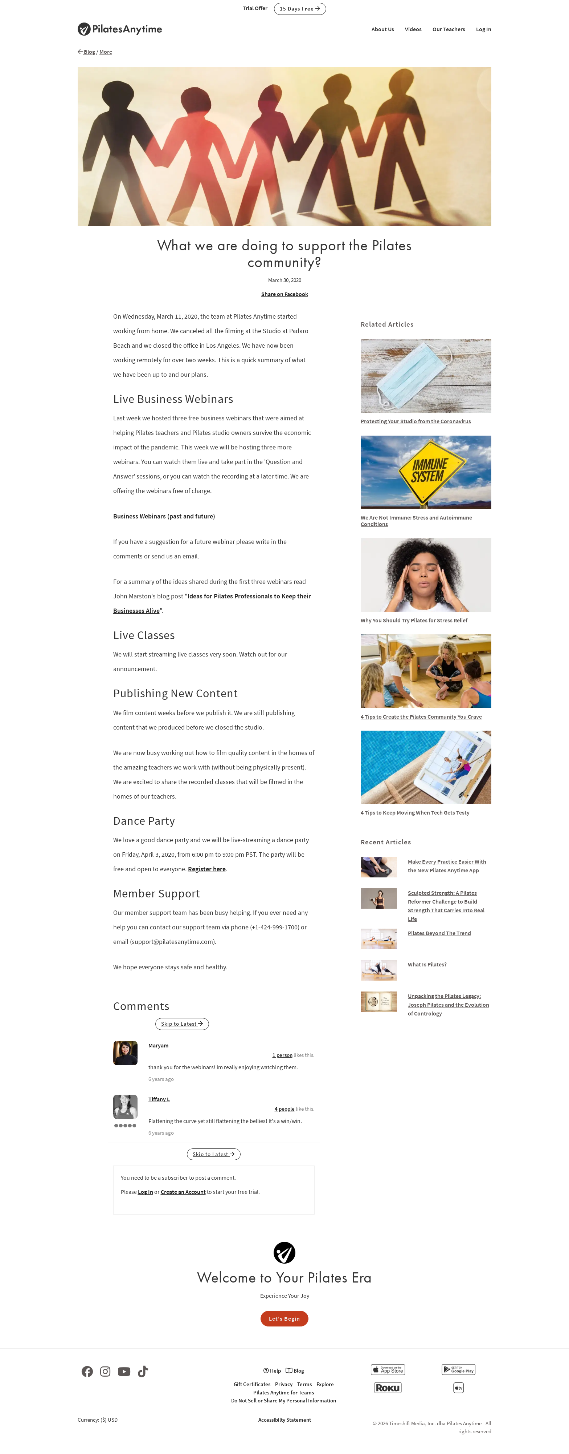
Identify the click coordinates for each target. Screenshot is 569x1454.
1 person (282, 1054)
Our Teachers (449, 29)
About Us (383, 29)
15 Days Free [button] (300, 8)
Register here (207, 869)
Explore (325, 1384)
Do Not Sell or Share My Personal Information (283, 1400)
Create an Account (183, 1191)
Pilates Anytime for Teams (283, 1392)
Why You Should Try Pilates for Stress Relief (414, 620)
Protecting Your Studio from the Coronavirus (416, 421)
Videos (413, 29)
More (105, 51)
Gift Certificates (252, 1384)
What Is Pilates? (427, 964)
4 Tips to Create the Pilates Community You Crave (421, 716)
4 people (285, 1108)
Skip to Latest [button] (182, 1023)
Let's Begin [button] (284, 1318)
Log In (483, 29)
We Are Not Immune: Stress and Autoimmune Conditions (416, 521)
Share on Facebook (284, 294)
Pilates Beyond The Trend (439, 933)
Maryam (158, 1045)
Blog (86, 51)
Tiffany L (159, 1099)
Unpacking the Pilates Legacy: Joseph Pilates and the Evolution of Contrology (448, 1004)
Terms (304, 1384)
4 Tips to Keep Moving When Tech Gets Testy (415, 812)
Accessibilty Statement (284, 1419)
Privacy (283, 1384)
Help (272, 1370)
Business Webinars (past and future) (164, 516)
